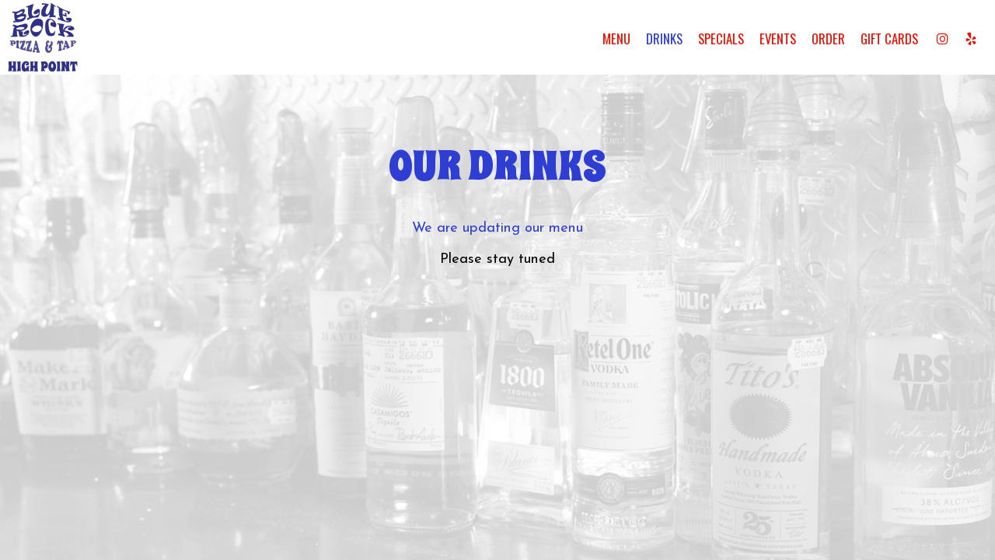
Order (828, 39)
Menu (616, 39)
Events (777, 39)
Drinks (664, 39)
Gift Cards (889, 39)
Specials (721, 39)
